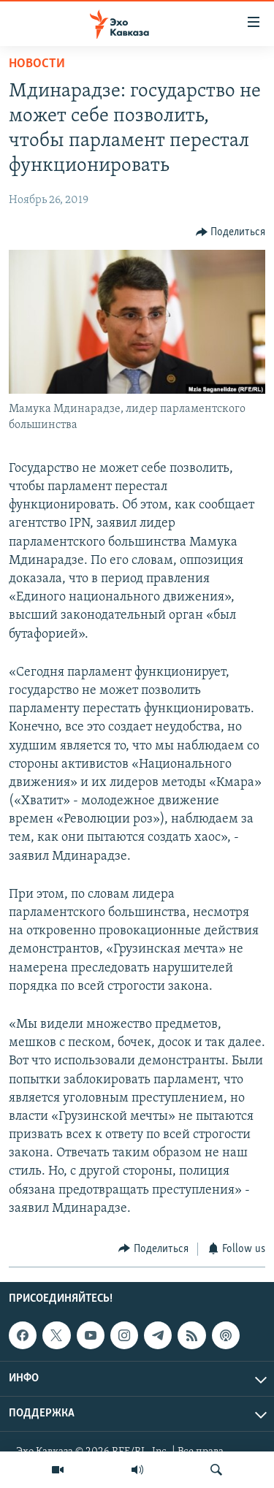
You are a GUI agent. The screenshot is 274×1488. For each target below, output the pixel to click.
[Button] (231, 232)
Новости (37, 64)
